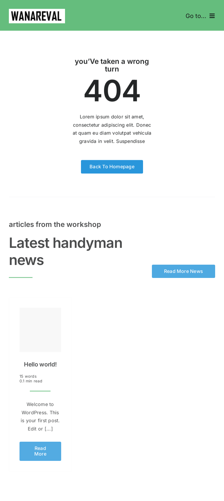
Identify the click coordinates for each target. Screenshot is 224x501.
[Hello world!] (40, 328)
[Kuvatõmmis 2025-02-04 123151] (37, 11)
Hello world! (40, 362)
